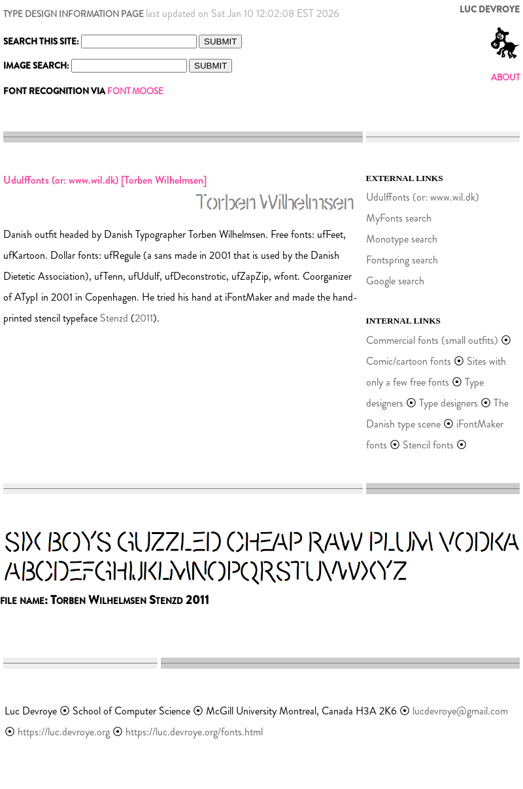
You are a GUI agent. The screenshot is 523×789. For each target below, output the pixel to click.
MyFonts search (398, 218)
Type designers (448, 403)
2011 (144, 318)
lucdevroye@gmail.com (460, 710)
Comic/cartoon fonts (408, 361)
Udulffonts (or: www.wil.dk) (422, 197)
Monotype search (401, 238)
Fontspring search (402, 259)
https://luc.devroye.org (64, 731)
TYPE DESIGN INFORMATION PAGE (73, 14)
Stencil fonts (428, 444)
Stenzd (114, 318)
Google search (395, 280)
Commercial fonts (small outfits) (432, 340)
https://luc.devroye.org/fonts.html (194, 731)
